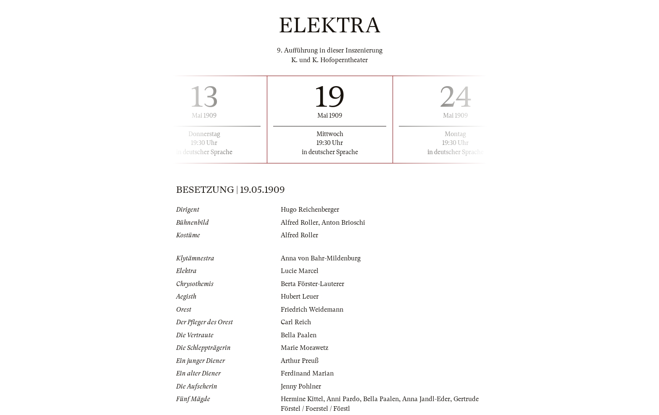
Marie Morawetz (304, 348)
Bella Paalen (298, 335)
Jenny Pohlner (301, 386)
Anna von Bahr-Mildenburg (321, 258)
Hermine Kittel (302, 399)
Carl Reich (296, 322)
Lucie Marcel (300, 271)
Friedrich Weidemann (312, 309)
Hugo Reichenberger (310, 209)
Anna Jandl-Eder (426, 399)
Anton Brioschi (343, 222)
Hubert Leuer (300, 296)
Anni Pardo (343, 399)
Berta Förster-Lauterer (312, 284)
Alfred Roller (299, 222)
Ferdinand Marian (307, 373)
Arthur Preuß (300, 361)
